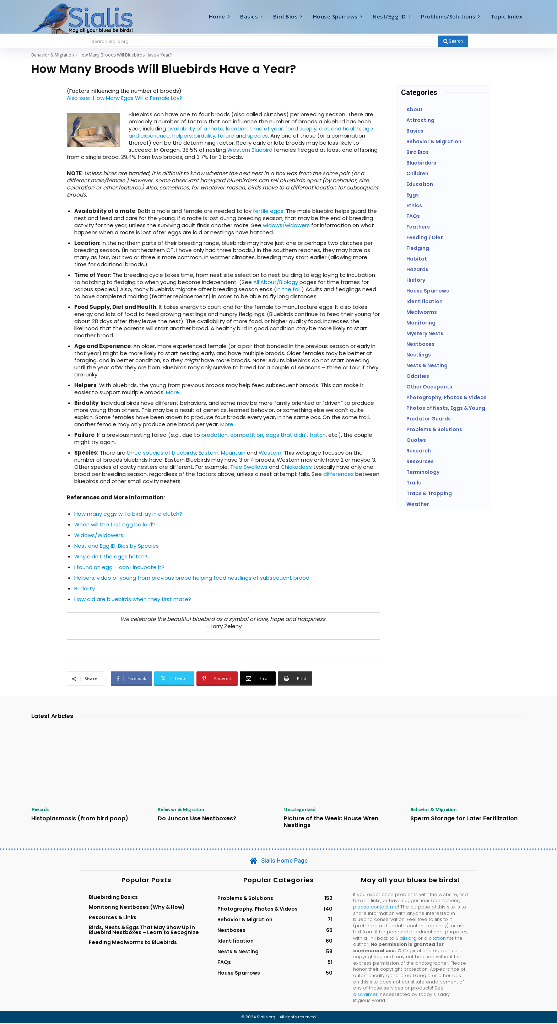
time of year (266, 128)
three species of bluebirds (161, 452)
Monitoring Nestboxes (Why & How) (137, 907)
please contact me (375, 907)
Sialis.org (406, 938)
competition (246, 435)
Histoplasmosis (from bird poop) (79, 819)
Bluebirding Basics (113, 897)
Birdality (84, 588)
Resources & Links (112, 917)
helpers (182, 135)
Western (270, 452)
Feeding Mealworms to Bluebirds (133, 943)
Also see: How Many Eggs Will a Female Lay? (124, 98)
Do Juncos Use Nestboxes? (197, 819)
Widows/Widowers (98, 535)
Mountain (233, 452)
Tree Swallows (248, 467)
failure (226, 135)
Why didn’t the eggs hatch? (110, 556)
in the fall (288, 289)
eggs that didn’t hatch (296, 435)
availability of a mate (195, 128)
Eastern (208, 452)
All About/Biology (275, 282)
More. (173, 392)
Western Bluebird (249, 150)
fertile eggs (268, 211)
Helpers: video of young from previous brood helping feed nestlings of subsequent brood (191, 577)
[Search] (453, 41)
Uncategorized (301, 810)
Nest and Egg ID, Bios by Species (116, 545)
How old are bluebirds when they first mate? (132, 599)
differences (338, 474)
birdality (204, 135)
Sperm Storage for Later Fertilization (464, 819)
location (237, 128)
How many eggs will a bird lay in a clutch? (128, 514)
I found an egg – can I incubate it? (119, 567)
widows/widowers (286, 225)
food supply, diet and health (322, 128)
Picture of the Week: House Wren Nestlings (331, 822)
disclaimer (365, 994)
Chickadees (296, 467)
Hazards (41, 810)
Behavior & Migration (52, 55)
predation (214, 435)
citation (437, 938)
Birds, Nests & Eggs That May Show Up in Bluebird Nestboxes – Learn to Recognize (144, 930)
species (257, 135)
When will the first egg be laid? (114, 524)
